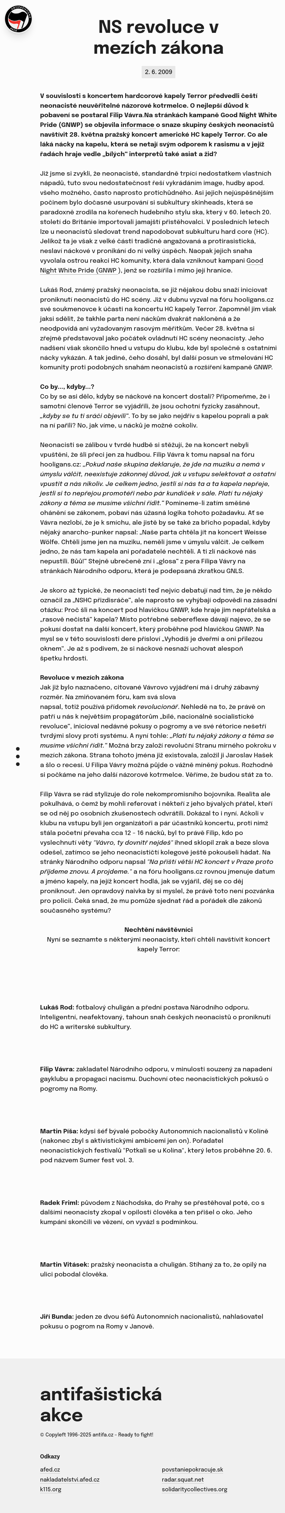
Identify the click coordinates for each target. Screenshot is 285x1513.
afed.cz (50, 1470)
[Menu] (18, 756)
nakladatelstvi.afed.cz (70, 1480)
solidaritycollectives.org (194, 1490)
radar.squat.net (183, 1480)
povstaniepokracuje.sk (192, 1470)
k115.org (50, 1490)
